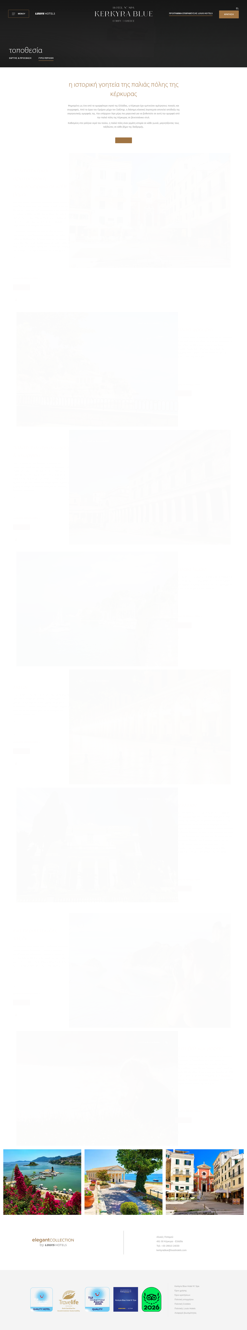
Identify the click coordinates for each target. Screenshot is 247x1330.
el (237, 8)
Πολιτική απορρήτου (184, 1299)
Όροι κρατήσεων (182, 1295)
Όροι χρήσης (181, 1290)
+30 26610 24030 (170, 1245)
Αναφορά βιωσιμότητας (186, 1313)
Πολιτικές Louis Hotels (185, 1308)
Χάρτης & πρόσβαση (20, 58)
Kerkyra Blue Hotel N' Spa (187, 1286)
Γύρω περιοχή (46, 58)
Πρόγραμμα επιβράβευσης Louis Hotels (191, 13)
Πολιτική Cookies (183, 1304)
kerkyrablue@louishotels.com (172, 1250)
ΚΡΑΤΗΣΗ (229, 14)
